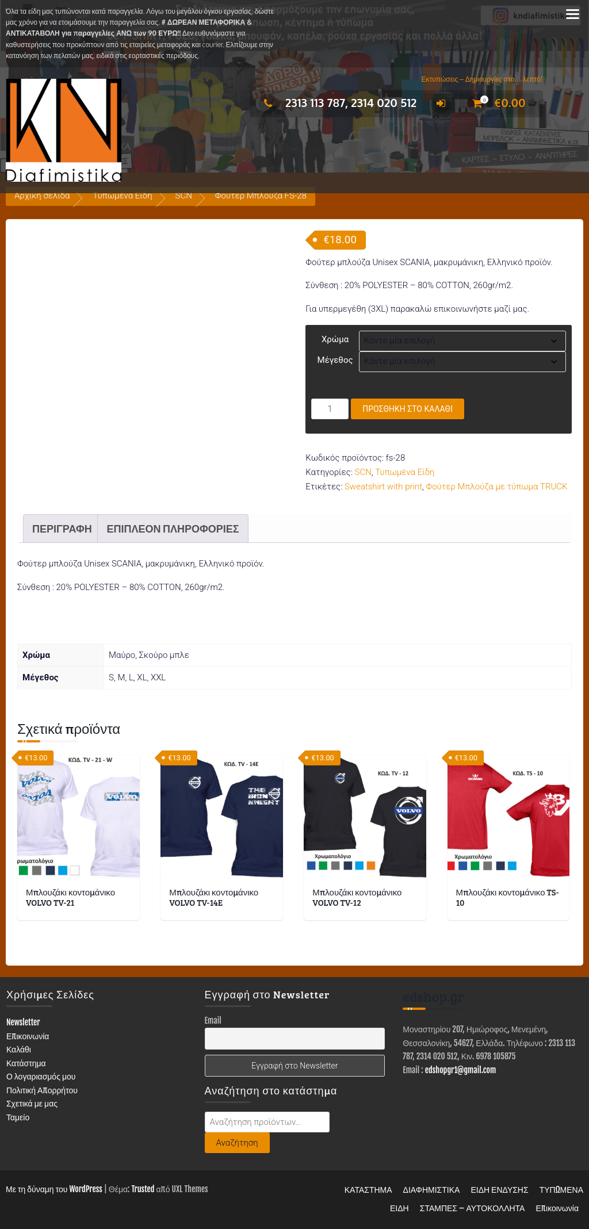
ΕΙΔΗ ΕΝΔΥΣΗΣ (499, 1187)
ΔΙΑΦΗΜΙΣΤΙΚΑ (431, 1187)
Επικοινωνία (27, 1033)
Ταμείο (17, 1114)
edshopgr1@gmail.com (460, 1067)
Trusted (142, 1186)
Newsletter (23, 1019)
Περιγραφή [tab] (62, 526)
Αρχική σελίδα (42, 195)
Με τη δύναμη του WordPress (54, 1186)
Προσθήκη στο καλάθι (407, 409)
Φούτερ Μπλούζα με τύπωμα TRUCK (497, 486)
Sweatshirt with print (383, 486)
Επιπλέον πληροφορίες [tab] (172, 526)
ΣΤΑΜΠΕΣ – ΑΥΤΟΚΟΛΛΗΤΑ (472, 1205)
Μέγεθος (335, 360)
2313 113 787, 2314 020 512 (337, 102)
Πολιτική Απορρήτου (42, 1087)
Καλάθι (18, 1046)
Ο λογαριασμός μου (41, 1074)
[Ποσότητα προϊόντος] (330, 409)
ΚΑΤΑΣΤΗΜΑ (368, 1187)
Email (213, 1018)
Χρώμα (335, 339)
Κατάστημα (26, 1060)
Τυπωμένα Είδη (122, 195)
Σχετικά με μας (32, 1101)
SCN (183, 195)
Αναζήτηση (237, 1140)
